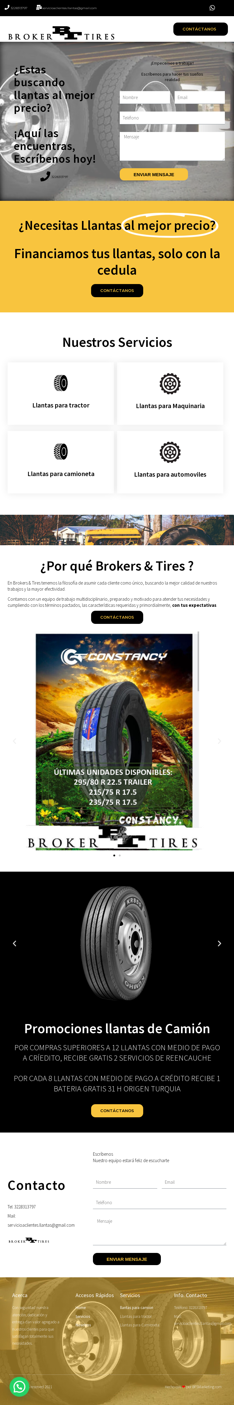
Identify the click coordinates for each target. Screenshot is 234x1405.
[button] (200, 29)
